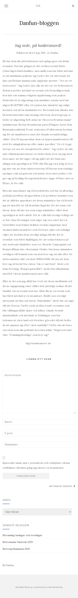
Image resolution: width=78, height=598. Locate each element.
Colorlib (37, 587)
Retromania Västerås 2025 (18, 542)
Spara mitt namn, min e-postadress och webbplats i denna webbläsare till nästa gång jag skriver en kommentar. (36, 465)
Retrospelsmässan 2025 (16, 548)
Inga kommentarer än (38, 343)
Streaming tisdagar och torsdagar (22, 535)
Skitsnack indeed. (62, 486)
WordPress (57, 587)
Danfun (54, 52)
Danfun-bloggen (39, 23)
